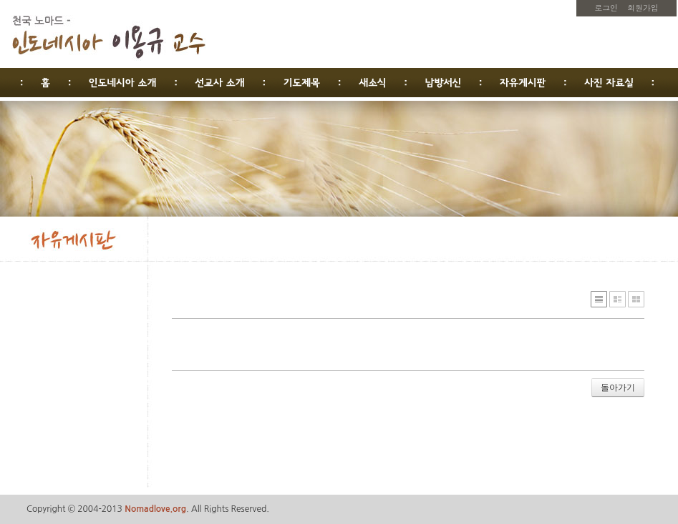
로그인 (606, 7)
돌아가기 (618, 387)
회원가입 (642, 7)
